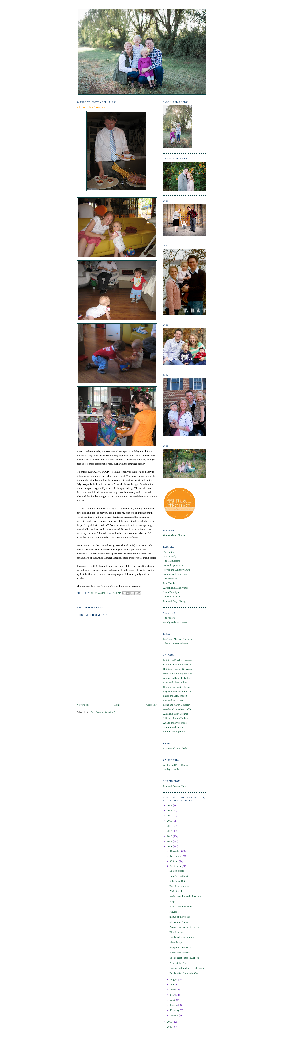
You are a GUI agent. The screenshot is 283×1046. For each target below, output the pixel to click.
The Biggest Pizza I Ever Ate (184, 957)
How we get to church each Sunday (187, 967)
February (175, 1010)
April (173, 999)
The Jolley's (169, 617)
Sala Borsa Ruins (178, 880)
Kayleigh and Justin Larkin (177, 691)
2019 (170, 805)
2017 (170, 815)
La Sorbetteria (176, 870)
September (176, 866)
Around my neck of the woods (184, 927)
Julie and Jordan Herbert (175, 718)
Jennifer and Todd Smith (175, 574)
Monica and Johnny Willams (177, 673)
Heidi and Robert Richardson (178, 668)
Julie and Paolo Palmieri (175, 643)
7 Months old (176, 891)
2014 (170, 830)
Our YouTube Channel (174, 535)
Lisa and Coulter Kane (174, 786)
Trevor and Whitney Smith (176, 569)
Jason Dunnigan (171, 592)
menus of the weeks (179, 916)
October (174, 861)
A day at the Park (178, 962)
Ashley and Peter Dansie (175, 764)
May (172, 994)
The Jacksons (170, 578)
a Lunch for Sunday (179, 921)
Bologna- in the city (179, 875)
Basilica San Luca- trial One (183, 973)
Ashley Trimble (171, 769)
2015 (170, 825)
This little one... (177, 932)
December (175, 850)
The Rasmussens (171, 560)
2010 (170, 1021)
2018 (170, 810)
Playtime (173, 911)
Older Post (151, 704)
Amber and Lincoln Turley (176, 677)
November (176, 855)
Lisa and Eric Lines (173, 700)
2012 (170, 841)
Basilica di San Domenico (182, 937)
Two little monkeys (179, 886)
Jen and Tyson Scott (173, 565)
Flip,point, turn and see (181, 947)
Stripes (172, 901)
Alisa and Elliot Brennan (175, 713)
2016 (170, 820)
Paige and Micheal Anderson (178, 638)
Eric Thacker (169, 583)
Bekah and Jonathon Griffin (177, 709)
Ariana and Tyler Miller (175, 722)
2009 (170, 1026)
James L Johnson (171, 596)
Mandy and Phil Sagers (175, 622)
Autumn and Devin (173, 727)
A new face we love (179, 952)
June (172, 989)
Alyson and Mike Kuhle (175, 587)
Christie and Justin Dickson (177, 686)
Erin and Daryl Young (174, 601)
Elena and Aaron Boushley (176, 704)
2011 (170, 846)
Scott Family (169, 556)
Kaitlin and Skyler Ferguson (177, 659)
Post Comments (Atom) (103, 712)
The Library (175, 942)
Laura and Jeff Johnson (175, 695)
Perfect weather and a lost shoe (185, 896)
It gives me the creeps (180, 906)
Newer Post (82, 704)
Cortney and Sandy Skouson (177, 664)
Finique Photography (174, 731)
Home (117, 704)
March (173, 1004)
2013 (170, 836)
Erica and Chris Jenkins (175, 682)
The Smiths (169, 551)
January (174, 1015)
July (172, 984)
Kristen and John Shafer (175, 748)
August (174, 979)
